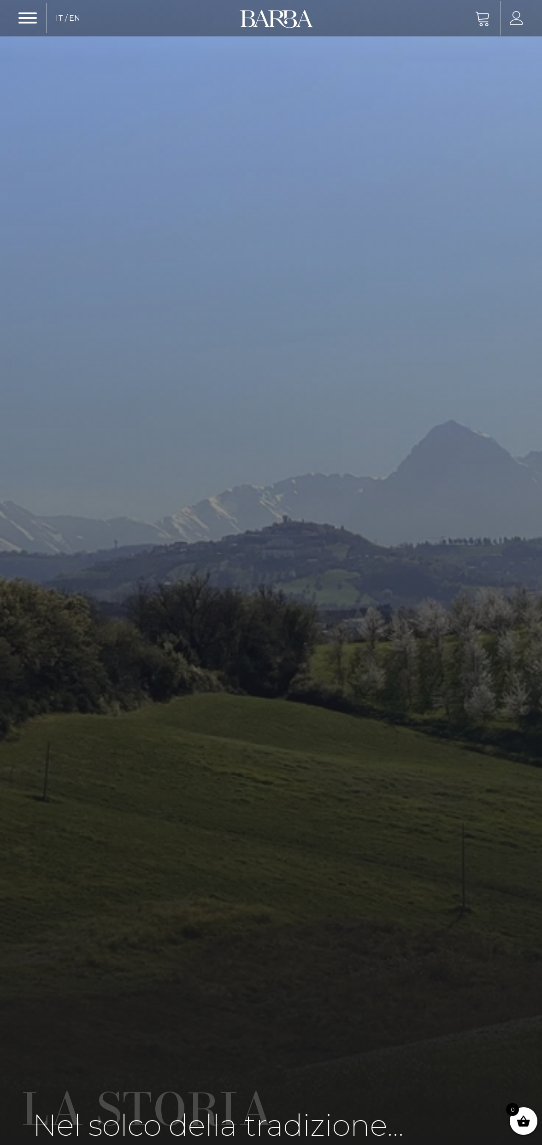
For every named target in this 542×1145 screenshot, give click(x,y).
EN (74, 18)
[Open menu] (27, 18)
